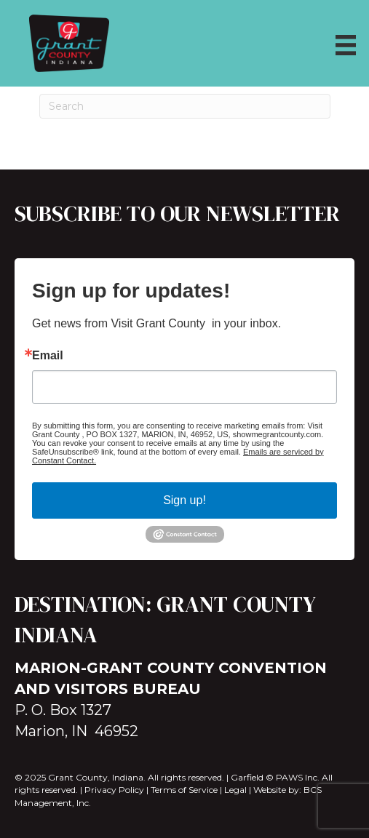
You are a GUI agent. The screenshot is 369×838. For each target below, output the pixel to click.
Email (47, 356)
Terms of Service (184, 789)
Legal (235, 789)
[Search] (184, 106)
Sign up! (184, 500)
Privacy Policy (114, 789)
